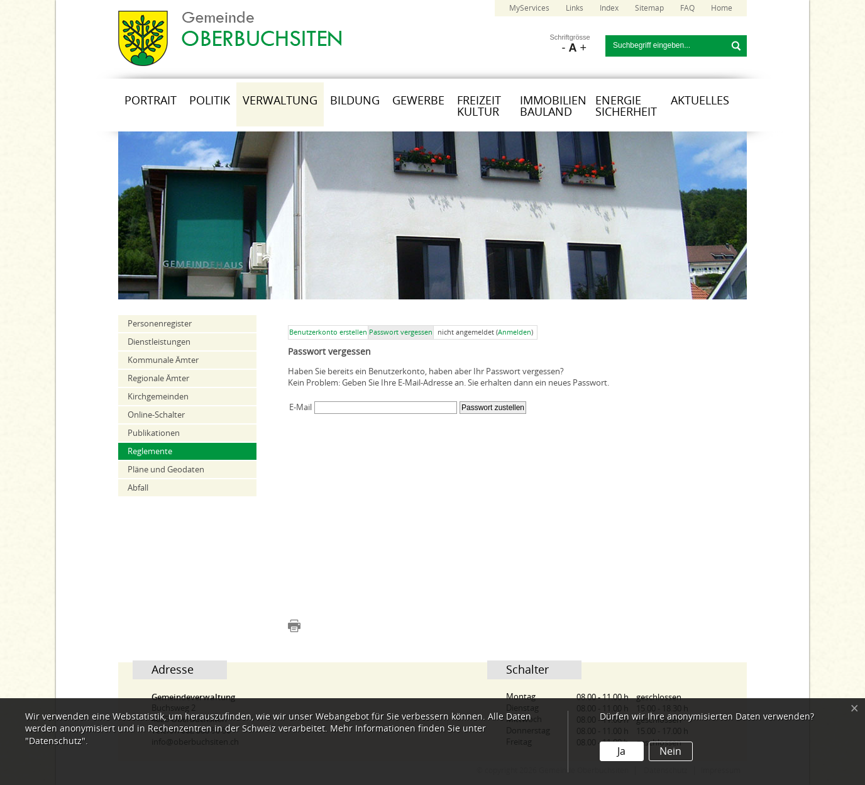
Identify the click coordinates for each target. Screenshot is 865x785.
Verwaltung (280, 101)
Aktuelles (700, 101)
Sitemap (649, 8)
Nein (670, 751)
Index (609, 8)
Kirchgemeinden (158, 396)
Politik (209, 101)
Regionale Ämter (158, 378)
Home (721, 8)
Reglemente (150, 451)
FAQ (687, 8)
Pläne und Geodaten (166, 469)
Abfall (138, 488)
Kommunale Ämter (163, 360)
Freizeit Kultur (479, 106)
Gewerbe (418, 101)
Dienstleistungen (159, 342)
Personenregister (160, 323)
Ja (621, 751)
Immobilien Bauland (553, 106)
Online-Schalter (156, 415)
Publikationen (154, 433)
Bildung (355, 101)
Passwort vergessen (400, 332)
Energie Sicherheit (626, 106)
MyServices (529, 8)
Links (574, 8)
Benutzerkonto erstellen (328, 332)
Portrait (150, 101)
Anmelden (514, 332)
